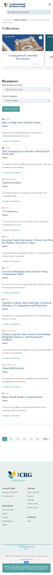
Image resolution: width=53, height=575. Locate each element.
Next (46, 439)
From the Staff (8, 510)
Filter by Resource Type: (12, 85)
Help (29, 521)
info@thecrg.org (18, 480)
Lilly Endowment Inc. (27, 546)
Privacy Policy (32, 504)
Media (4, 525)
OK (26, 562)
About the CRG (33, 492)
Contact (30, 496)
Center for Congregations (18, 544)
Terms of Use (32, 507)
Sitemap (30, 500)
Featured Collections (10, 492)
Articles (5, 517)
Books (4, 514)
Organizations (7, 521)
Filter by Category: (9, 96)
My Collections (7, 496)
